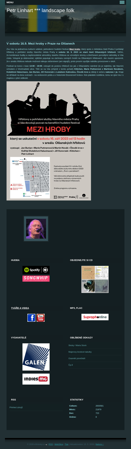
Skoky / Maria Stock (78, 345)
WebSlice (59, 444)
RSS (51, 444)
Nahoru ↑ (100, 444)
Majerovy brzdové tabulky (80, 352)
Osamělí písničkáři (77, 358)
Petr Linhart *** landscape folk (40, 10)
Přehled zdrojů (16, 407)
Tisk (66, 444)
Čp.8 (71, 365)
